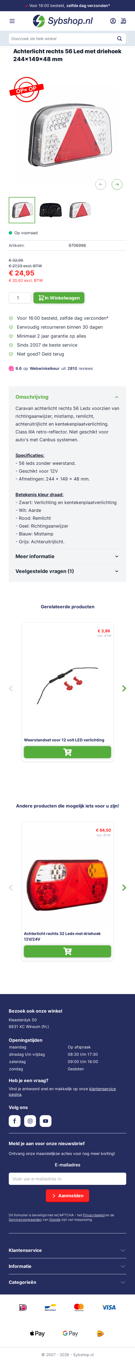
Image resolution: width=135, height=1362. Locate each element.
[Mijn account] (113, 21)
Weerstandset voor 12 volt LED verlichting (64, 739)
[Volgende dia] (124, 688)
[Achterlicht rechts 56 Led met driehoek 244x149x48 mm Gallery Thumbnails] (51, 210)
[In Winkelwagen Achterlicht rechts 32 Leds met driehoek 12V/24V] (67, 951)
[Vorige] (101, 184)
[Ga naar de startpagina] (63, 21)
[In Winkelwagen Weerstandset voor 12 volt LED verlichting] (67, 752)
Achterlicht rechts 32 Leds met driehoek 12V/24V (62, 936)
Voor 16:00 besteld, (69, 5)
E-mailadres (67, 1165)
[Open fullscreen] (67, 135)
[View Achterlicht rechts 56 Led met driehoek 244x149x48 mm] (22, 210)
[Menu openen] (12, 21)
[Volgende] (117, 184)
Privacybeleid (94, 1215)
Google (54, 1219)
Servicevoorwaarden (25, 1219)
